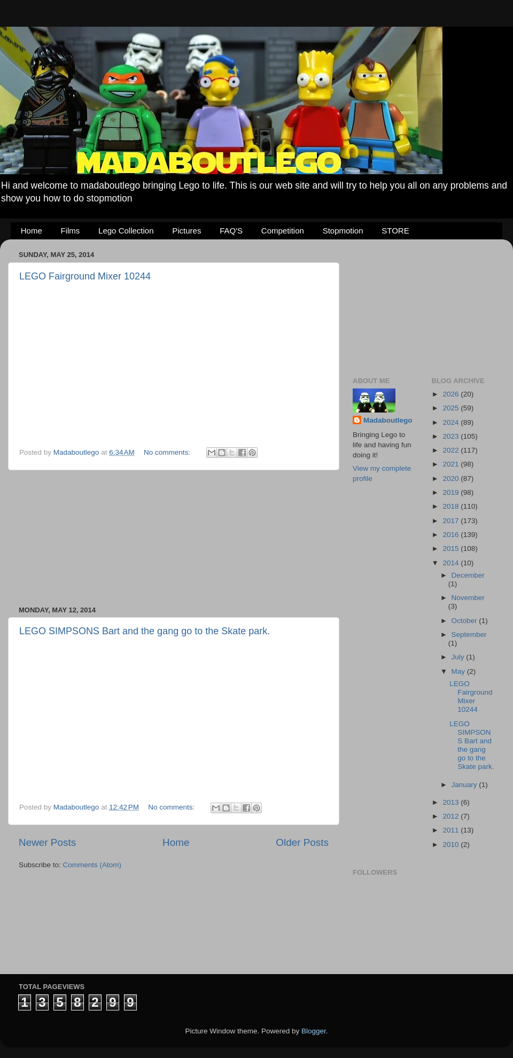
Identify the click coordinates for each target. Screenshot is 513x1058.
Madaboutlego (388, 420)
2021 (451, 464)
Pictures (186, 230)
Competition (282, 230)
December (468, 575)
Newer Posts (47, 842)
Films (70, 230)
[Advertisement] (173, 538)
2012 (451, 816)
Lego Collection (125, 230)
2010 (451, 845)
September (469, 635)
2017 (451, 521)
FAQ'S (231, 230)
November (468, 598)
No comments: (168, 452)
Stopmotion (343, 230)
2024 (451, 422)
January (465, 785)
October (465, 621)
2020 (451, 478)
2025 (451, 408)
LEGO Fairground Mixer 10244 (85, 276)
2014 (451, 563)
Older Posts (302, 842)
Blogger (313, 1031)
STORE (395, 230)
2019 (451, 492)
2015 (451, 548)
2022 (451, 450)
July (459, 657)
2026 (451, 394)
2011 (451, 830)
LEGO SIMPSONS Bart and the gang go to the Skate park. (144, 631)
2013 (451, 802)
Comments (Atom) (92, 865)
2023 (451, 436)
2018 (451, 506)
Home (31, 230)
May (459, 671)
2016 (451, 535)
